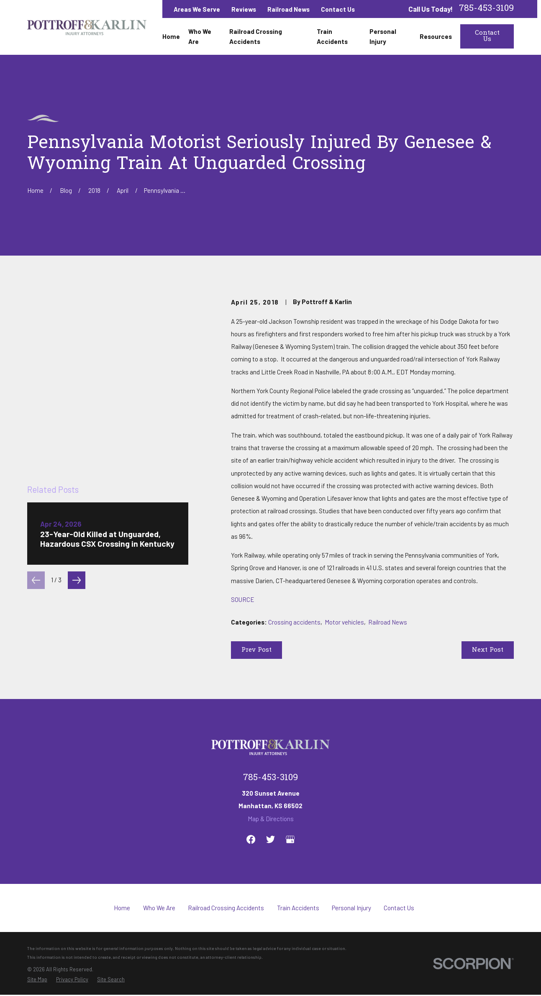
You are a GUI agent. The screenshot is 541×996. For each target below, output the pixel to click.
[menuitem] (37, 979)
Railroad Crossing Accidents (226, 908)
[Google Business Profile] (290, 839)
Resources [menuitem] (436, 36)
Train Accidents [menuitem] (332, 36)
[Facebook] (250, 839)
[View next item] (76, 431)
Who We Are (159, 908)
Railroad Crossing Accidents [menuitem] (255, 36)
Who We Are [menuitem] (199, 36)
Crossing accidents (294, 622)
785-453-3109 (486, 9)
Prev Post (256, 650)
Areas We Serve (197, 9)
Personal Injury (351, 908)
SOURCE (242, 599)
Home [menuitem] (171, 36)
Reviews (243, 9)
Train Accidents (298, 908)
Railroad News (288, 9)
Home (122, 908)
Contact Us (338, 9)
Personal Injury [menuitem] (382, 36)
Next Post (487, 650)
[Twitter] (270, 839)
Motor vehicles (344, 622)
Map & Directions (271, 818)
